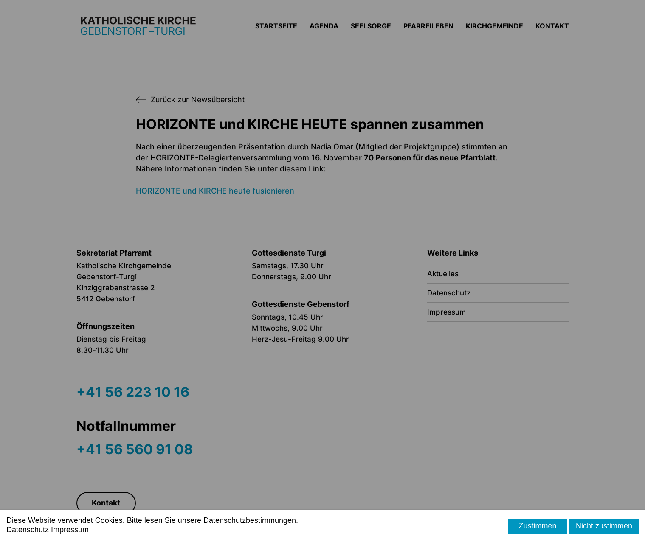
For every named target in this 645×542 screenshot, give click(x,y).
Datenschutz (27, 529)
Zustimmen (537, 526)
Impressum (70, 529)
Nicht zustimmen (604, 526)
